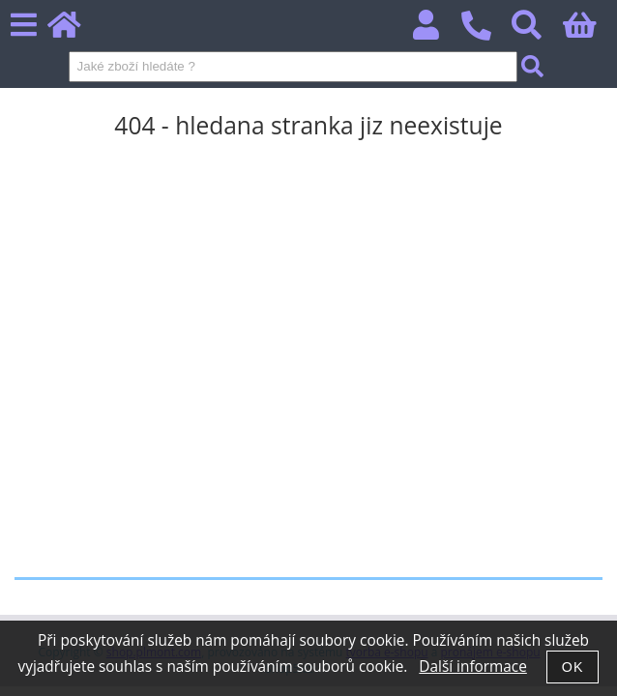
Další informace (472, 666)
